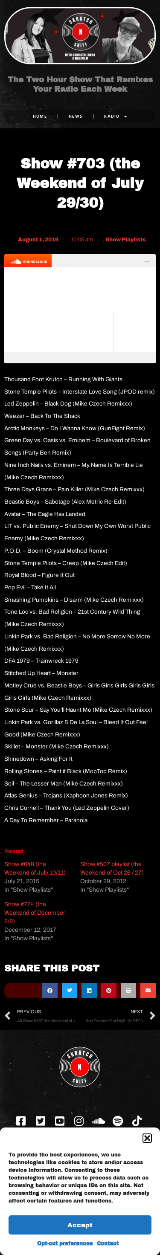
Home (40, 116)
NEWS (75, 116)
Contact (108, 1243)
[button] (147, 1138)
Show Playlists (125, 240)
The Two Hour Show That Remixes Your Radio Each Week (80, 84)
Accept (80, 1225)
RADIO (115, 116)
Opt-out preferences (65, 1243)
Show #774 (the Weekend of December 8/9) (34, 913)
